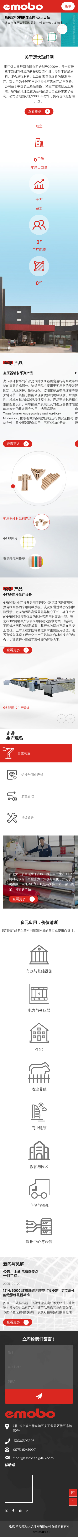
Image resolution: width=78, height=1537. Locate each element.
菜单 (68, 6)
